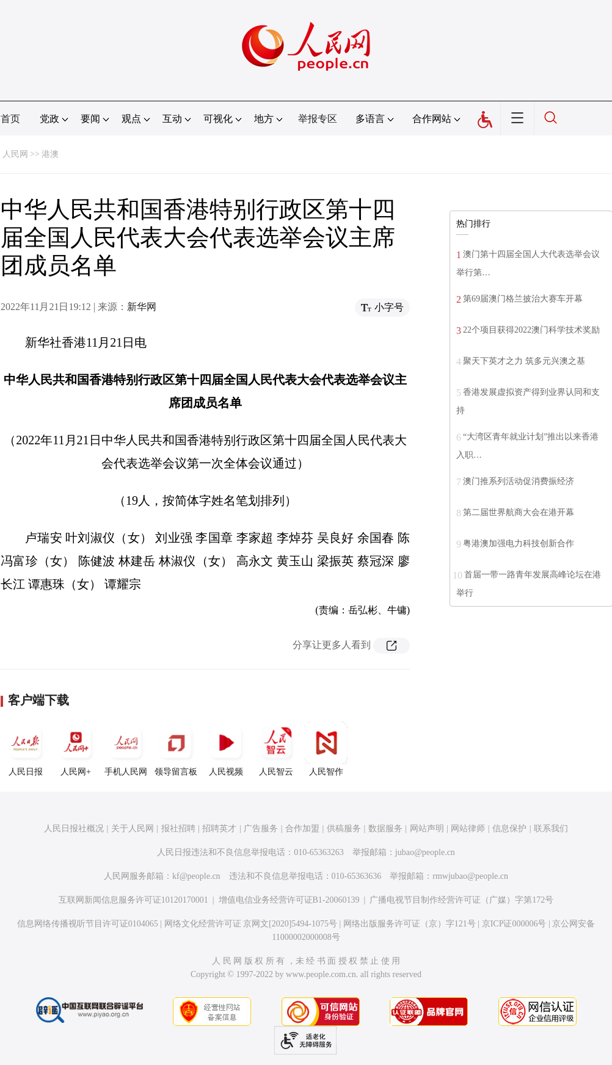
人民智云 (276, 748)
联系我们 (551, 828)
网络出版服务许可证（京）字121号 (409, 923)
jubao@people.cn (425, 852)
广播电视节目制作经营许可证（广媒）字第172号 (461, 899)
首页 (10, 119)
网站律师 (468, 828)
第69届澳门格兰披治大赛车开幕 (523, 298)
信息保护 (509, 828)
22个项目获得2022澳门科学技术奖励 (531, 329)
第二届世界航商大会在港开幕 (518, 512)
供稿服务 (344, 828)
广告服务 (261, 828)
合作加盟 (302, 828)
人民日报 (25, 748)
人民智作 (326, 748)
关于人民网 (132, 828)
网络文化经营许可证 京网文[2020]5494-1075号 (251, 923)
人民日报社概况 (74, 828)
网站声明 (427, 828)
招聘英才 (219, 828)
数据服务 (385, 828)
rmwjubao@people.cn (470, 876)
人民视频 (226, 748)
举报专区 (317, 119)
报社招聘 (178, 828)
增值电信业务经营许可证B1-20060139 (289, 899)
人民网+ (75, 748)
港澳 (50, 154)
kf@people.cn (196, 876)
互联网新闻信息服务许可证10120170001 (133, 899)
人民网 (15, 154)
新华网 (141, 306)
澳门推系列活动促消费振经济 (518, 481)
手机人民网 (125, 748)
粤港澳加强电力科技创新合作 (518, 543)
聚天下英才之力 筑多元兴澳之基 (524, 361)
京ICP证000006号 (514, 923)
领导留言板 (176, 748)
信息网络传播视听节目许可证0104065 (87, 923)
